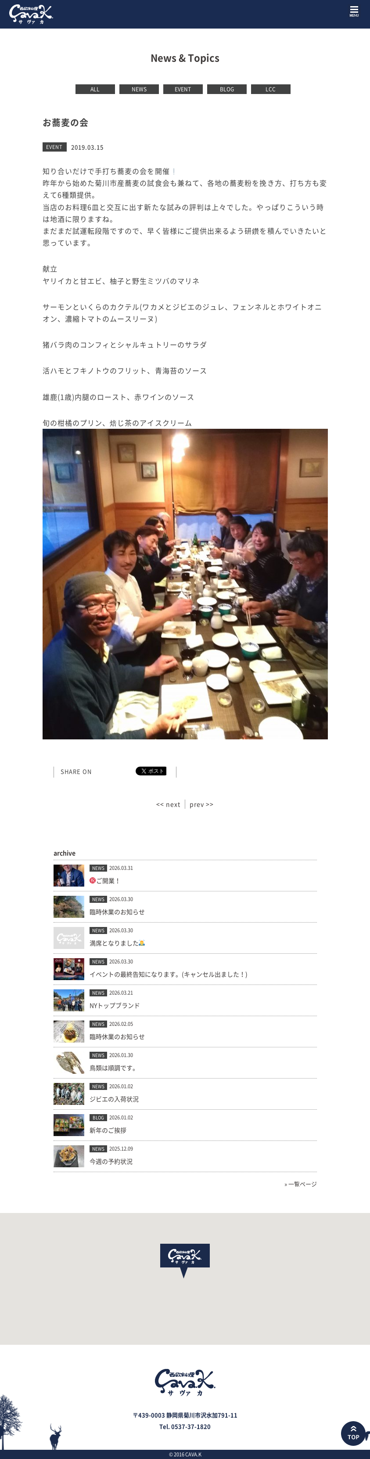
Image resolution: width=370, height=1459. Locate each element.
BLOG (227, 89)
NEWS (139, 89)
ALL (95, 89)
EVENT (183, 89)
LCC (271, 89)
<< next (168, 804)
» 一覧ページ (300, 1184)
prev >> (202, 804)
